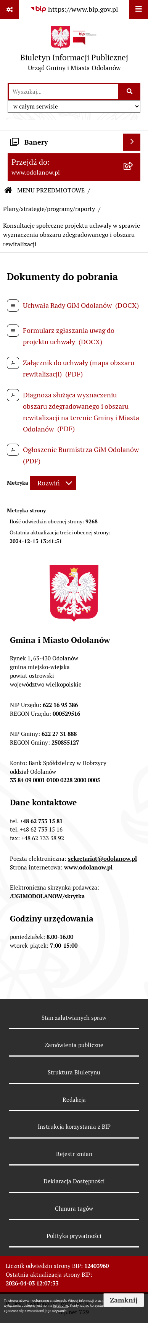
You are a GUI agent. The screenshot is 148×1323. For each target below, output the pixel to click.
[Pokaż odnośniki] (9, 9)
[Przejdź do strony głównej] (74, 50)
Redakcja (74, 1099)
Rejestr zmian (74, 1154)
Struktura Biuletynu (74, 1072)
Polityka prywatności (74, 1236)
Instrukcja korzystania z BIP (74, 1126)
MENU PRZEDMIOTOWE (51, 190)
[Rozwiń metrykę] (53, 483)
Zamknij (124, 1300)
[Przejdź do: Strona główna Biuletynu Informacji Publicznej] (8, 190)
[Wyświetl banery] (131, 142)
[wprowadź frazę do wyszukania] (63, 91)
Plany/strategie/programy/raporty (49, 209)
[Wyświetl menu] (138, 9)
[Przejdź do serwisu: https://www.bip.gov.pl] (74, 9)
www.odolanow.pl (88, 867)
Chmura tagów (74, 1208)
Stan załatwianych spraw (74, 1017)
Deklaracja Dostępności (74, 1181)
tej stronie (60, 1305)
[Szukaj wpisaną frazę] (129, 91)
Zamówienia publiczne (74, 1045)
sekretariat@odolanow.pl (102, 859)
